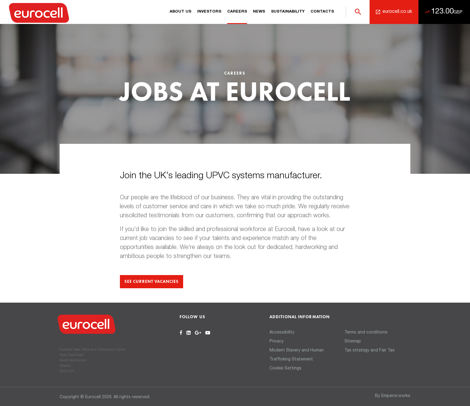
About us (180, 12)
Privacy (276, 341)
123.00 (447, 12)
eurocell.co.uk (397, 12)
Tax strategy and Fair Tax (369, 350)
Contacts (322, 12)
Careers (237, 12)
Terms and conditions (366, 332)
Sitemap (352, 341)
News (259, 12)
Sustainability (288, 12)
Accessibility (281, 332)
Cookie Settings (285, 368)
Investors (209, 12)
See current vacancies (151, 282)
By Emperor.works (392, 396)
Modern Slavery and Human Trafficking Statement (296, 355)
